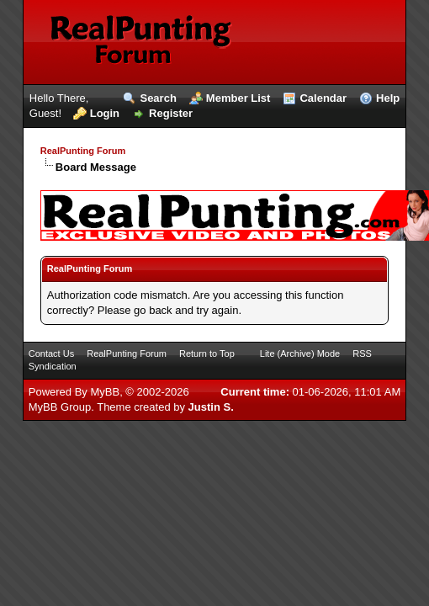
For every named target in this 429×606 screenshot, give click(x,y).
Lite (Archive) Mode (300, 353)
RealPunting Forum (82, 151)
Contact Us (51, 353)
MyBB (104, 391)
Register (171, 113)
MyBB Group (60, 407)
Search (158, 98)
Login (104, 113)
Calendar (323, 98)
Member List (238, 98)
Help (388, 98)
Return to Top (207, 353)
